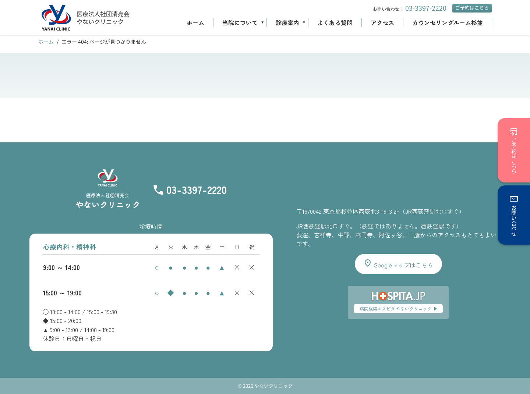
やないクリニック (100, 21)
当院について (240, 22)
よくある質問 (335, 22)
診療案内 (287, 22)
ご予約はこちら (472, 7)
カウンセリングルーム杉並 (447, 22)
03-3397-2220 (425, 8)
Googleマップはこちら (398, 264)
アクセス (382, 22)
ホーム (195, 22)
